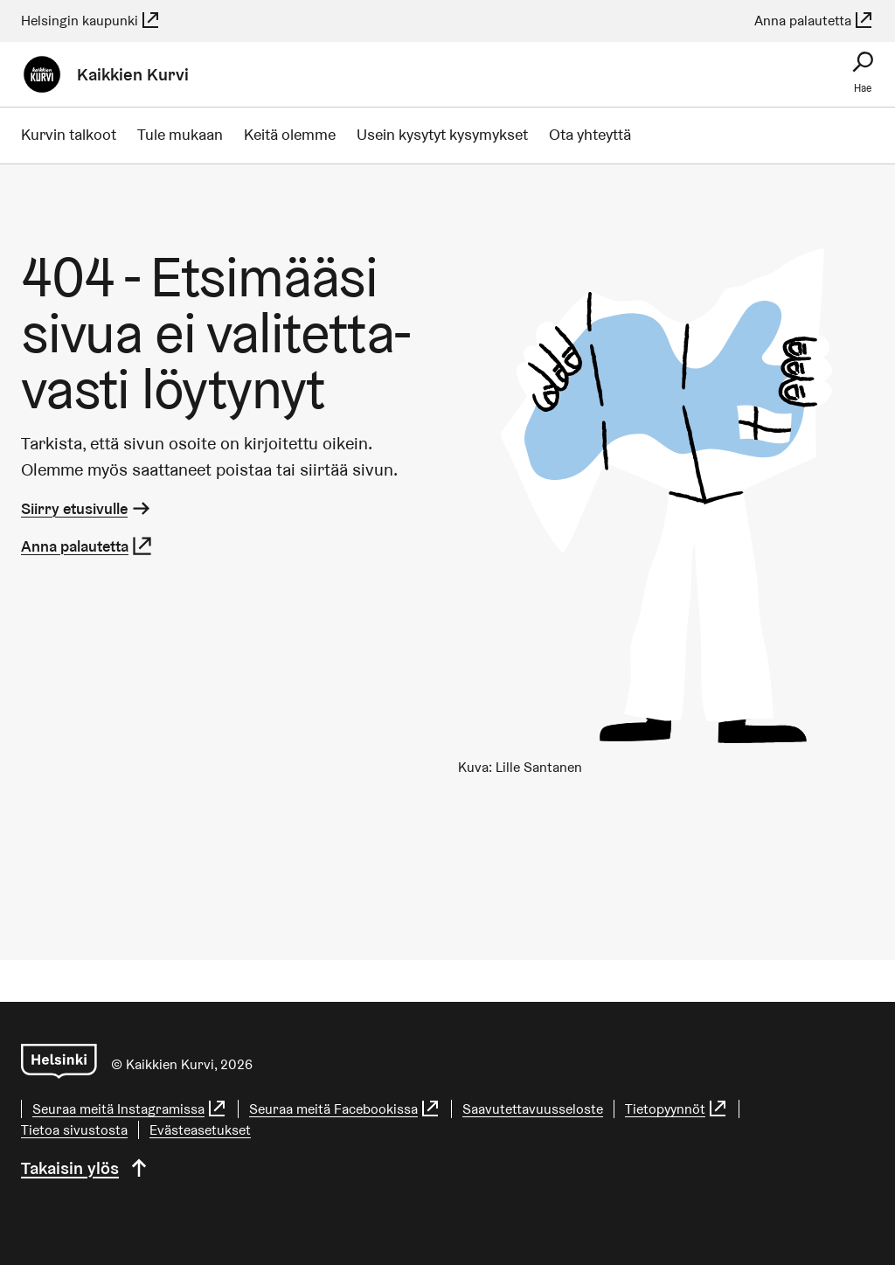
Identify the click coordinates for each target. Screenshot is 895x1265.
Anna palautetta (814, 20)
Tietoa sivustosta (74, 1130)
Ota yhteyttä (590, 134)
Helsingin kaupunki (91, 20)
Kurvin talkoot (68, 134)
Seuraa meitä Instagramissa (129, 1109)
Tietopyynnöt (676, 1109)
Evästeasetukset (200, 1130)
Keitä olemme (290, 134)
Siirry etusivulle (87, 508)
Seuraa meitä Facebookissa (345, 1109)
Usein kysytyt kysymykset (442, 134)
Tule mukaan (180, 134)
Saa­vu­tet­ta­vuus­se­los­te (532, 1109)
